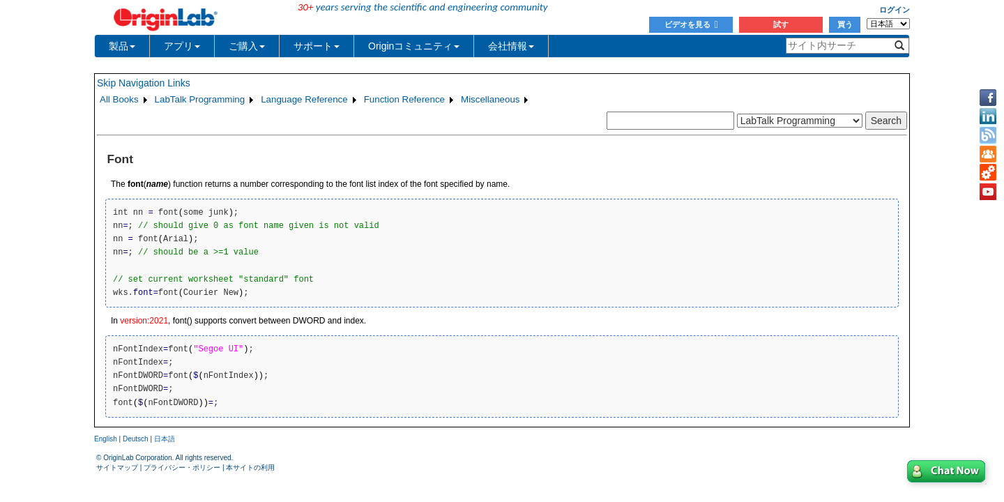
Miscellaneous (490, 99)
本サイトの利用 (250, 467)
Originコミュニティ (413, 46)
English (105, 439)
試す (781, 24)
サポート (317, 46)
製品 (122, 46)
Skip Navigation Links (143, 83)
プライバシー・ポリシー (182, 467)
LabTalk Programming (200, 99)
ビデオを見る (691, 24)
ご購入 (247, 46)
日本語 (164, 439)
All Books (119, 99)
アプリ (182, 46)
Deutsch (136, 439)
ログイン (894, 10)
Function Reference (404, 99)
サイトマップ (117, 467)
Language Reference (304, 99)
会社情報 (511, 46)
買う (845, 24)
